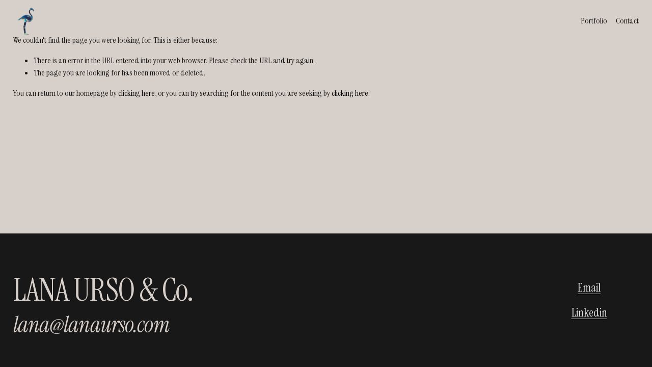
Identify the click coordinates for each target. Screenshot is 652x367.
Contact (627, 20)
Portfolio (594, 20)
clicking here (136, 93)
